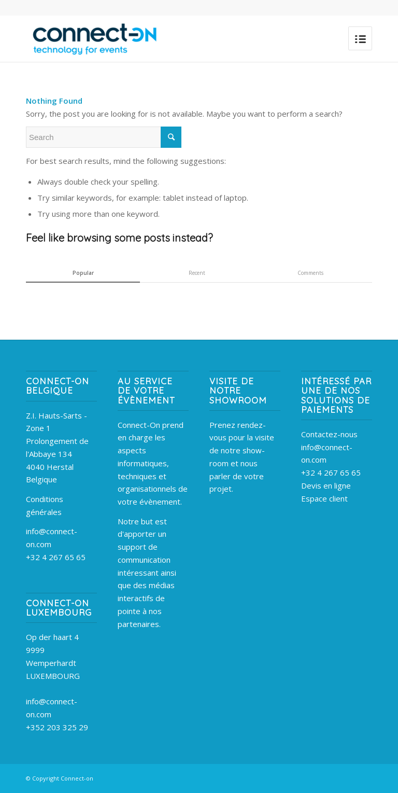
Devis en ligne (326, 485)
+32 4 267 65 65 (56, 557)
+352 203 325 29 (57, 727)
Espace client (324, 498)
